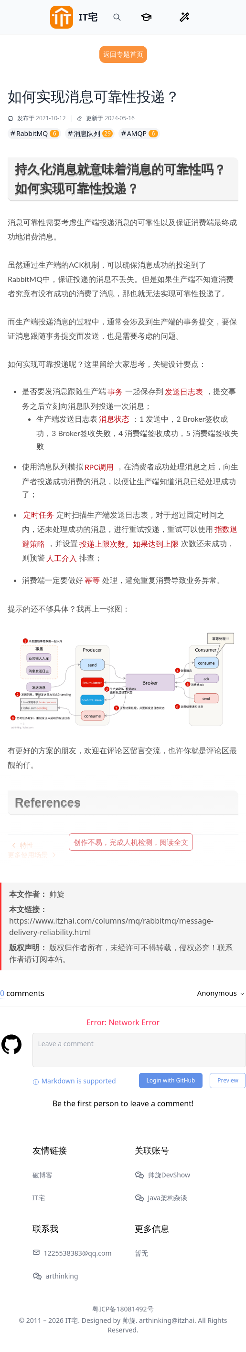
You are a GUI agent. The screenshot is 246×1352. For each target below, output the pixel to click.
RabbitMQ (34, 133)
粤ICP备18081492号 (122, 1308)
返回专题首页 (123, 54)
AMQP (139, 133)
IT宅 (38, 1197)
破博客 (42, 1174)
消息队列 (90, 133)
